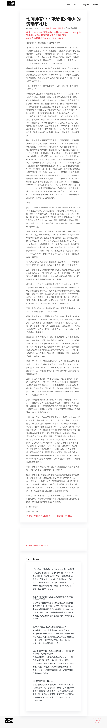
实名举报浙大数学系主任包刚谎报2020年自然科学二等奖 (53, 597)
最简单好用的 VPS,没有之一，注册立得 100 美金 (49, 516)
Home (68, 5)
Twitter (95, 5)
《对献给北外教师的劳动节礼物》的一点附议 (53, 569)
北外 (51, 28)
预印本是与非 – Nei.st (43, 681)
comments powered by (37, 545)
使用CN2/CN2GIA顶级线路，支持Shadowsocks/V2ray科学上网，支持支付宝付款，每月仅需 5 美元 (53, 33)
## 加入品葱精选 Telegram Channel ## (44, 38)
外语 (58, 28)
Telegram (85, 5)
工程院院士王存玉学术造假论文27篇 (49, 626)
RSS (76, 5)
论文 (61, 28)
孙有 (47, 28)
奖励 (54, 28)
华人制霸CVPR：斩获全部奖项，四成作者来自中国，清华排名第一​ (53, 652)
